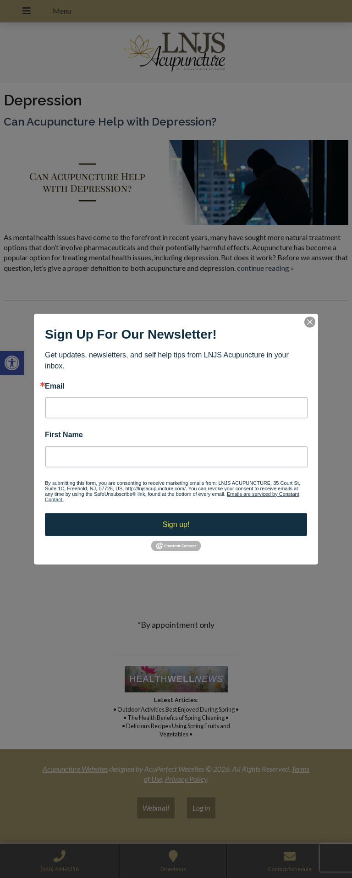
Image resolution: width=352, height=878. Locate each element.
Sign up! (176, 524)
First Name (64, 435)
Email (55, 386)
